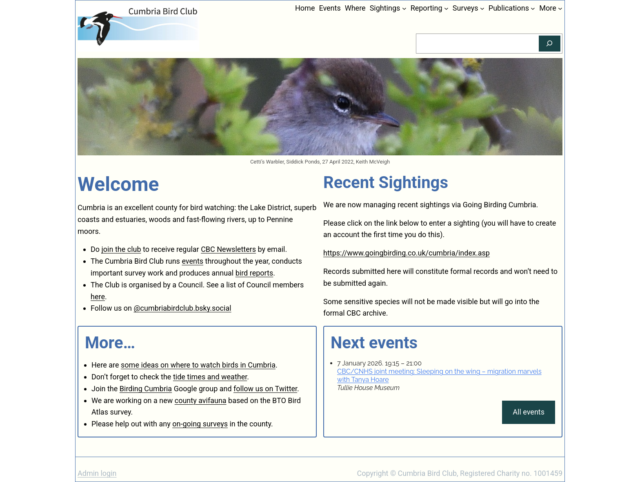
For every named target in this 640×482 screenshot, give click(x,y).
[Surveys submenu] (482, 8)
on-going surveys (200, 423)
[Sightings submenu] (404, 8)
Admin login (97, 473)
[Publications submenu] (533, 8)
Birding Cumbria (146, 388)
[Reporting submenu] (446, 8)
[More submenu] (560, 8)
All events (528, 412)
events (192, 261)
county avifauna (201, 400)
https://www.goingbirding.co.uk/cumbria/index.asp (406, 253)
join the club (121, 249)
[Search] (549, 44)
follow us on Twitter (265, 388)
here (98, 296)
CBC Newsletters (228, 249)
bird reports (254, 273)
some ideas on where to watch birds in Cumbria (198, 365)
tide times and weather (210, 376)
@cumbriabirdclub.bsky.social (182, 308)
